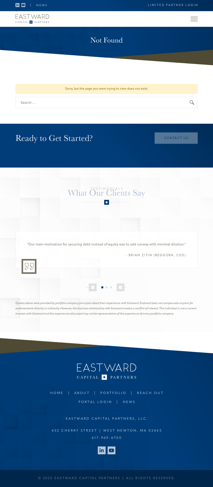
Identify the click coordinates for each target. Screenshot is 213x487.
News (42, 5)
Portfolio (113, 393)
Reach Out (150, 393)
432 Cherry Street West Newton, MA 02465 (107, 430)
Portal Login (95, 402)
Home (57, 393)
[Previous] (91, 287)
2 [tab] (107, 287)
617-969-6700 (107, 438)
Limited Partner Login (173, 5)
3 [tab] (111, 287)
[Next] (122, 287)
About (82, 393)
